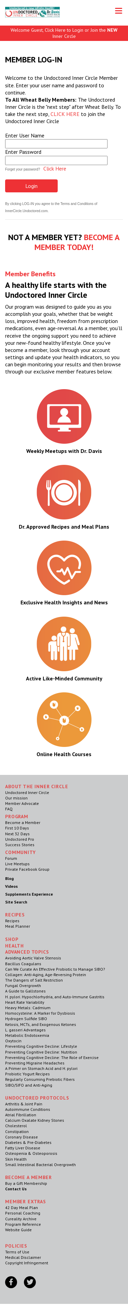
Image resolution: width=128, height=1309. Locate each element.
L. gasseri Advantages (25, 1029)
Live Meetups (17, 863)
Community (20, 852)
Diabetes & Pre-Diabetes (28, 1142)
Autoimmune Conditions (27, 1109)
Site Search (16, 901)
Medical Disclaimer (23, 1257)
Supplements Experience (29, 894)
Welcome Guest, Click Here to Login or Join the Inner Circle (64, 33)
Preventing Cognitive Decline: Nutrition (41, 1052)
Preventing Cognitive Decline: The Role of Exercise (52, 1057)
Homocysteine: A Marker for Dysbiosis (40, 1013)
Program (16, 816)
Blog (9, 878)
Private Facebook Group (27, 869)
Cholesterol (16, 1125)
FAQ (9, 808)
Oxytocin (13, 1040)
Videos (11, 886)
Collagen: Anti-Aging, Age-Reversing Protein (45, 974)
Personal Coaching (22, 1213)
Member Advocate (22, 803)
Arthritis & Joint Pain (23, 1103)
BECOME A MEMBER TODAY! (77, 242)
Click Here (54, 168)
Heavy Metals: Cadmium (28, 1007)
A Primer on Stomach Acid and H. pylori (41, 1068)
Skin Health (16, 1159)
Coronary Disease (21, 1136)
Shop (11, 939)
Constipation (17, 1131)
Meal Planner (17, 926)
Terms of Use (17, 1251)
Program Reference (23, 1224)
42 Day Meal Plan (21, 1207)
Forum (11, 858)
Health (14, 946)
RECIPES (15, 915)
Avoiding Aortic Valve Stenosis (33, 957)
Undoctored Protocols (37, 1098)
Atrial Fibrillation (20, 1114)
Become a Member (22, 822)
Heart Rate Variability (24, 1002)
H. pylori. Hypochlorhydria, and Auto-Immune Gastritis (54, 996)
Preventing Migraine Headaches (35, 1062)
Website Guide (18, 1229)
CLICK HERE (65, 114)
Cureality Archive (21, 1218)
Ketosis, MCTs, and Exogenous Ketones (40, 1024)
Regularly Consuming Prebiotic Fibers (40, 1079)
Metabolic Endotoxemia (27, 1035)
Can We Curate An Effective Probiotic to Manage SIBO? (55, 969)
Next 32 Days (17, 833)
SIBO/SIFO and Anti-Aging (28, 1085)
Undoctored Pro (19, 839)
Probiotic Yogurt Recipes (27, 1073)
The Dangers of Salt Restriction (34, 980)
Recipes (12, 920)
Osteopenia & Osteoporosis (31, 1153)
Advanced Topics (27, 952)
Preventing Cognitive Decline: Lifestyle (41, 1046)
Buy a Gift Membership (26, 1183)
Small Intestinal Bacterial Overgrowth (40, 1164)
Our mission (16, 797)
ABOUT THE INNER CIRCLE (36, 786)
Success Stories (19, 844)
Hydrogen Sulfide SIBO (26, 1018)
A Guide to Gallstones (25, 991)
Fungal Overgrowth (23, 985)
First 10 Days (17, 827)
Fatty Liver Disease (22, 1147)
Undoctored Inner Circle (27, 792)
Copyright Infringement (26, 1262)
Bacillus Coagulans (23, 963)
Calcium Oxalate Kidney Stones (34, 1120)
